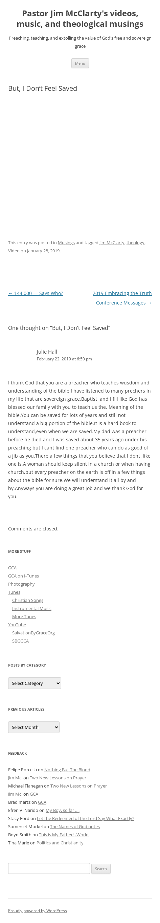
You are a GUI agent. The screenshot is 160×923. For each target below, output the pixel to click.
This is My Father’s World (64, 835)
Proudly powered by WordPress (37, 911)
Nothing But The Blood (67, 770)
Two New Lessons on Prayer (58, 778)
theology (135, 242)
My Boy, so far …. (62, 810)
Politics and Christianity (60, 843)
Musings (66, 242)
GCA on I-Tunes (23, 576)
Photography (21, 584)
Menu (80, 63)
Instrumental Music (31, 608)
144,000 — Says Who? (35, 293)
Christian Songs (27, 600)
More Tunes (24, 616)
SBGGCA (20, 641)
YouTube (17, 625)
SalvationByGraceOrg (33, 633)
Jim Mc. (15, 778)
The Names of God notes (75, 826)
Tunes (14, 592)
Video (14, 251)
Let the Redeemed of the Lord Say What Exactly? (85, 818)
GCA (12, 568)
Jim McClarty (111, 242)
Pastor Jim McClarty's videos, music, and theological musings (80, 18)
